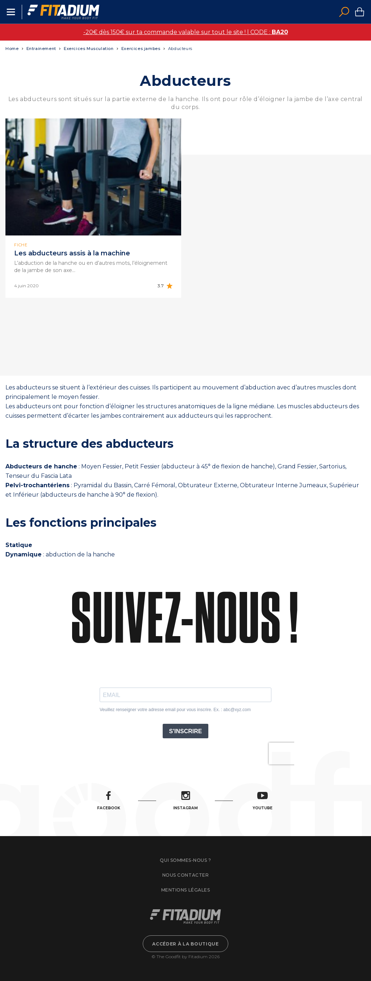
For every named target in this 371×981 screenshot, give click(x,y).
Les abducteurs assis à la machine (72, 253)
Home (11, 48)
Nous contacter (185, 875)
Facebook (108, 800)
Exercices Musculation (89, 48)
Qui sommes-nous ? (185, 860)
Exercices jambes (141, 48)
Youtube (262, 800)
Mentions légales (185, 890)
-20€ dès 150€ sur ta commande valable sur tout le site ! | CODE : (185, 32)
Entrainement (41, 48)
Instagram (185, 800)
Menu (11, 12)
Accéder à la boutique (185, 944)
